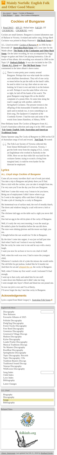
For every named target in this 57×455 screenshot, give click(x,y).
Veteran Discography (12, 366)
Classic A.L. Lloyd (10, 65)
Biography (7, 394)
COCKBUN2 (21, 30)
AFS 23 (19, 28)
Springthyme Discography (14, 352)
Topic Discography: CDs (14, 358)
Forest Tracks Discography (15, 326)
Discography (8, 311)
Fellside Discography (12, 320)
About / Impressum (8, 453)
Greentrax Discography (13, 331)
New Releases (9, 314)
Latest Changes (10, 384)
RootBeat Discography (13, 350)
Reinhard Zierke (47, 453)
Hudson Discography (12, 336)
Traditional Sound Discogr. (15, 363)
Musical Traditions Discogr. (15, 344)
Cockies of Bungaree (28, 45)
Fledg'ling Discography (13, 323)
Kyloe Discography (11, 339)
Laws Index (8, 377)
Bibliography (9, 380)
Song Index (8, 372)
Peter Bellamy (8, 15)
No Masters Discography (14, 347)
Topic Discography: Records (15, 355)
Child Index (8, 375)
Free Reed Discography (13, 328)
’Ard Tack (38, 140)
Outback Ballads (17, 62)
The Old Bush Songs (32, 65)
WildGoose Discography (14, 369)
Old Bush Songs (44, 40)
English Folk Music (8, 308)
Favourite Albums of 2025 (14, 317)
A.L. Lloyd (6, 13)
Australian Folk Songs (41, 300)
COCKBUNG (8, 30)
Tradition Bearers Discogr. (14, 361)
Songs (15, 13)
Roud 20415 (8, 28)
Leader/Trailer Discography (15, 342)
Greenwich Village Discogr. (15, 334)
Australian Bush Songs (23, 48)
